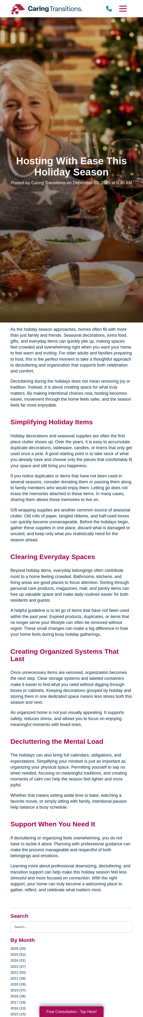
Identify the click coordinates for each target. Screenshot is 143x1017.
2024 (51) (18, 960)
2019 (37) (18, 990)
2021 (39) (18, 978)
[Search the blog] (71, 926)
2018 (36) (18, 996)
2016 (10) (18, 1008)
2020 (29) (18, 984)
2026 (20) (18, 948)
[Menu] (123, 9)
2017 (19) (18, 1002)
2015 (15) (18, 1014)
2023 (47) (18, 966)
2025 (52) (18, 954)
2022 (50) (18, 972)
